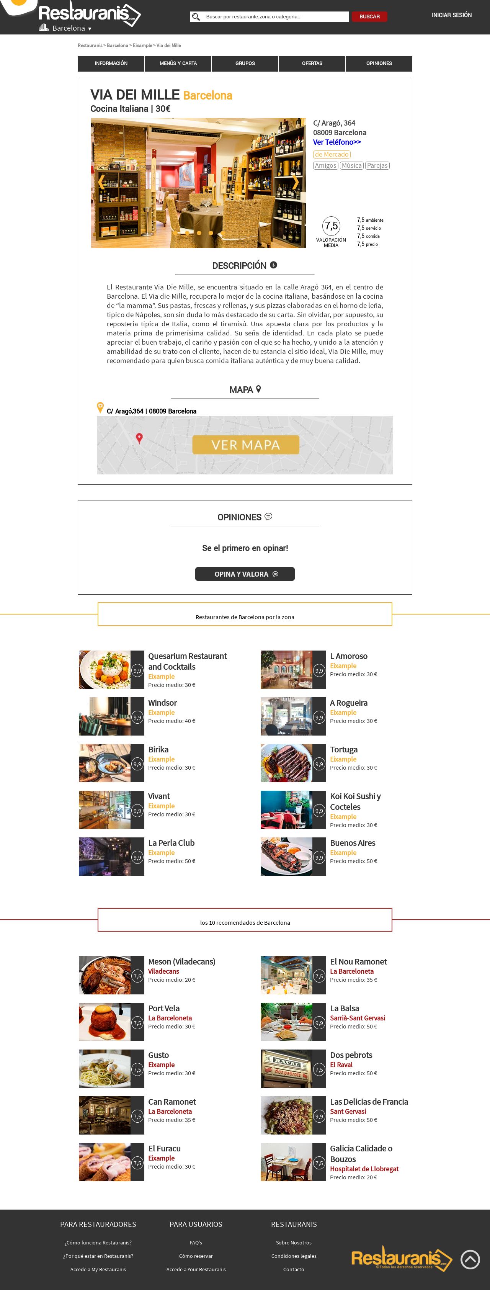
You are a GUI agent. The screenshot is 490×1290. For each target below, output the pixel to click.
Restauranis (90, 45)
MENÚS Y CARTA (178, 63)
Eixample (142, 45)
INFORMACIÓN (111, 63)
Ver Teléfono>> (337, 142)
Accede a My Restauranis (98, 1269)
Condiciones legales (294, 1255)
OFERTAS (312, 63)
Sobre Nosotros (294, 1242)
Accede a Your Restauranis (196, 1269)
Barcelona (117, 45)
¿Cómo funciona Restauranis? (98, 1242)
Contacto (293, 1269)
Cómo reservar (196, 1255)
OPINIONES (379, 63)
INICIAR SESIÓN (452, 15)
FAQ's (196, 1242)
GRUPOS (245, 63)
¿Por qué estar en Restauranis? (98, 1255)
